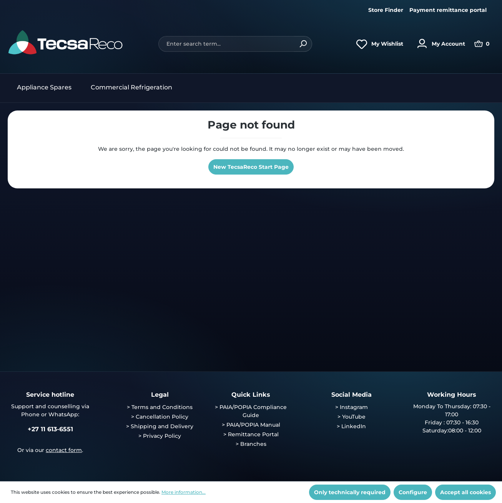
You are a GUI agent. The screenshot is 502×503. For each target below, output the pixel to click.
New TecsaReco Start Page (251, 166)
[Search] (303, 44)
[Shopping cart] (482, 43)
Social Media (351, 394)
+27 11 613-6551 (50, 429)
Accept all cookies (465, 492)
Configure (413, 492)
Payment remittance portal (448, 10)
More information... (183, 492)
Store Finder (385, 10)
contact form (64, 450)
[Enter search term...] (226, 44)
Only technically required (350, 492)
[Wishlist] (377, 43)
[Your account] (439, 43)
